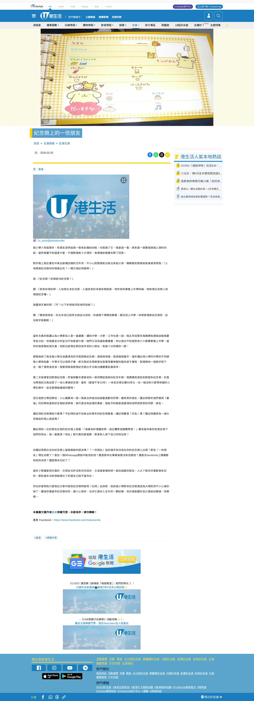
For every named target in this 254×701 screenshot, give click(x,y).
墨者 (41, 169)
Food (72, 6)
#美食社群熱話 (121, 687)
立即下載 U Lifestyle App (210, 7)
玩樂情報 (70, 25)
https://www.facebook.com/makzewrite (77, 520)
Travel (61, 6)
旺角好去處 (200, 659)
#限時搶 (201, 687)
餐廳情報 (101, 663)
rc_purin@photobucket (51, 240)
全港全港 (64, 143)
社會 (134, 25)
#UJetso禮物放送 (106, 691)
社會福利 (127, 663)
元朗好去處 (168, 659)
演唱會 (37, 25)
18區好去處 (181, 25)
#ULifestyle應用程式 (184, 687)
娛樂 (121, 25)
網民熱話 (101, 673)
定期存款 (116, 17)
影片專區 (150, 25)
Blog (97, 6)
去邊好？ (199, 25)
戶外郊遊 (114, 663)
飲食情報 (106, 25)
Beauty (85, 6)
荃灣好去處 (184, 659)
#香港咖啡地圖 (162, 687)
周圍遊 (165, 25)
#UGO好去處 (103, 687)
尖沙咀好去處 (132, 659)
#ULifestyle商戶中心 (129, 691)
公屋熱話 (90, 17)
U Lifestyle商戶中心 (182, 7)
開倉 (119, 659)
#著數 (145, 691)
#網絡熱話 (156, 691)
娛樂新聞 (103, 17)
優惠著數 (52, 25)
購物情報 (88, 25)
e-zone (108, 6)
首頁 (36, 143)
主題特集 (215, 25)
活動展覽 (101, 659)
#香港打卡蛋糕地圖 (142, 687)
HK (50, 6)
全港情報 (49, 143)
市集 (112, 659)
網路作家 (52, 537)
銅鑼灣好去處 (151, 659)
